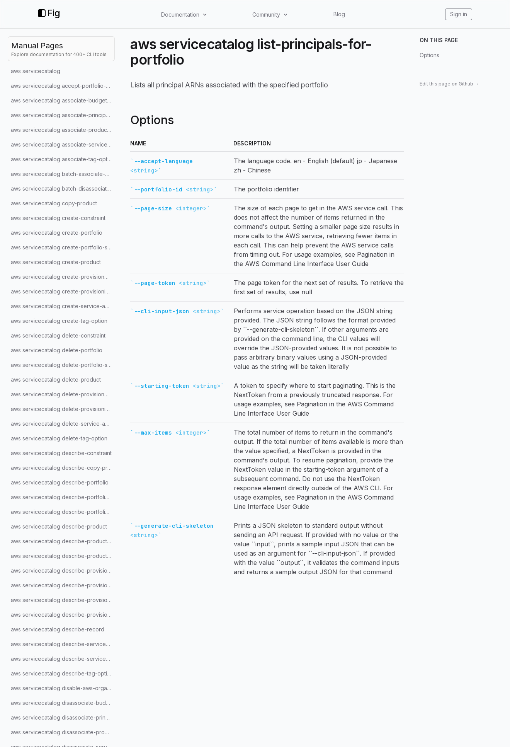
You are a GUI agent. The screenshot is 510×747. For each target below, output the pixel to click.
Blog (339, 14)
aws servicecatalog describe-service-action (63, 644)
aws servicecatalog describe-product (59, 526)
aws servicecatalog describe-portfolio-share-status (63, 497)
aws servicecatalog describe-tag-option (62, 673)
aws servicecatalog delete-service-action (63, 423)
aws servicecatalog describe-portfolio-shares (63, 511)
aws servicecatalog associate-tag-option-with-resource (63, 159)
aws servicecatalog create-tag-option (59, 320)
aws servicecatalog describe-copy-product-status (63, 467)
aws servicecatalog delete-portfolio (56, 350)
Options (429, 55)
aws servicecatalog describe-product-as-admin (63, 541)
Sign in (458, 14)
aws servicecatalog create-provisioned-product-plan (63, 276)
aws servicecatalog (35, 71)
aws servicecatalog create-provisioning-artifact (63, 291)
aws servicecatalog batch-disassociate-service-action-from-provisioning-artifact (63, 188)
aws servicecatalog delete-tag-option (59, 438)
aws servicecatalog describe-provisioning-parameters (63, 614)
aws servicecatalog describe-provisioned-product (63, 570)
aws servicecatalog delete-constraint (58, 335)
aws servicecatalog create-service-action (63, 306)
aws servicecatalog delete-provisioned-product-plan (63, 394)
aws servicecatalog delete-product (56, 379)
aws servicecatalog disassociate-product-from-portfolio (63, 732)
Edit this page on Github (449, 84)
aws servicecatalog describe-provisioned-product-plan (63, 585)
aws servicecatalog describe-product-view (63, 556)
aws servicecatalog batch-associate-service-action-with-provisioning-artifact (63, 174)
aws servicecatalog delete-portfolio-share (63, 365)
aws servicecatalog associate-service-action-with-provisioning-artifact (63, 144)
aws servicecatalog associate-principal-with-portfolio (63, 115)
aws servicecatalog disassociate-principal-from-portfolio (63, 717)
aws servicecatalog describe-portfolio (60, 482)
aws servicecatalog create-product (56, 262)
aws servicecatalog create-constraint (58, 218)
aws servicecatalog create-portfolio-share (63, 247)
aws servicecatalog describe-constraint (61, 453)
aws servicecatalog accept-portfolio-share (63, 85)
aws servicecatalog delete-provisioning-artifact (63, 409)
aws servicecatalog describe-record (57, 629)
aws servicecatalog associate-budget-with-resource (63, 100)
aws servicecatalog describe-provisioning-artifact (63, 600)
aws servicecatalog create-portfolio (56, 232)
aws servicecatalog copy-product (54, 203)
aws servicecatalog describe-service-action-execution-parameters (63, 658)
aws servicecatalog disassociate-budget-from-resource (63, 702)
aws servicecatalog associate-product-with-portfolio (63, 129)
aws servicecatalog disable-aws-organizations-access (63, 688)
